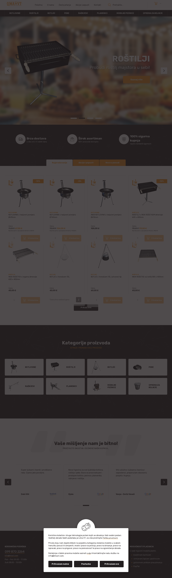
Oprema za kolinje (153, 13)
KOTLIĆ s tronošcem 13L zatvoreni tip (106, 278)
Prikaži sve (86, 306)
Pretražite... (118, 5)
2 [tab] (82, 118)
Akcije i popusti (82, 5)
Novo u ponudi (112, 162)
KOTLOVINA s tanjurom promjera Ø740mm (64, 216)
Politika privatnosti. (111, 538)
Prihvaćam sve (112, 564)
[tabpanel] (86, 70)
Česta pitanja (65, 5)
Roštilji (33, 13)
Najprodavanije (59, 162)
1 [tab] (73, 118)
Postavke (86, 564)
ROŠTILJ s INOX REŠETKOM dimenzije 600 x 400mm (144, 216)
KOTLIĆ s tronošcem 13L (60, 277)
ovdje (89, 553)
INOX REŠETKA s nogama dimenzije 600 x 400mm (24, 278)
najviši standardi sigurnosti (141, 139)
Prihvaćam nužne (60, 564)
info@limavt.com (12, 556)
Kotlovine (14, 13)
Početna (38, 5)
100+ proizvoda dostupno (89, 139)
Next (164, 70)
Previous (8, 70)
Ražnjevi (83, 13)
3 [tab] (90, 118)
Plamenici (102, 13)
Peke (66, 13)
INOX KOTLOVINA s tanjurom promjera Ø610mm (103, 216)
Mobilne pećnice (125, 13)
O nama (50, 5)
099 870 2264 (17, 551)
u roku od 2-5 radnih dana (40, 139)
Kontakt (97, 5)
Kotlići (51, 13)
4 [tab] (98, 118)
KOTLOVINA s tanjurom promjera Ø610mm (22, 216)
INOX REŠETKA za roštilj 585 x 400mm (145, 278)
